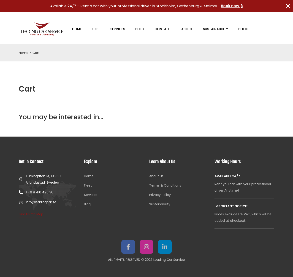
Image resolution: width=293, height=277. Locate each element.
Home (76, 29)
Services (117, 29)
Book (243, 29)
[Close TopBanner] (288, 6)
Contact (163, 29)
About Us (156, 176)
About (187, 29)
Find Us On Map (31, 214)
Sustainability (215, 29)
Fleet (96, 29)
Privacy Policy (160, 195)
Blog (139, 29)
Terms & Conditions (165, 185)
